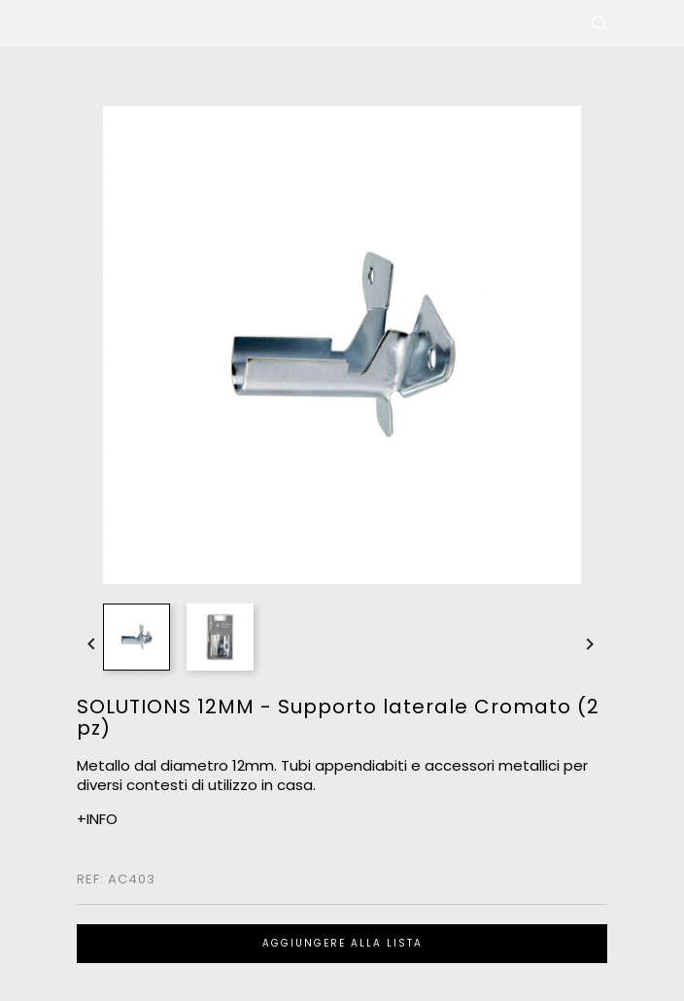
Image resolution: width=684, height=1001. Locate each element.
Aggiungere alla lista (342, 943)
